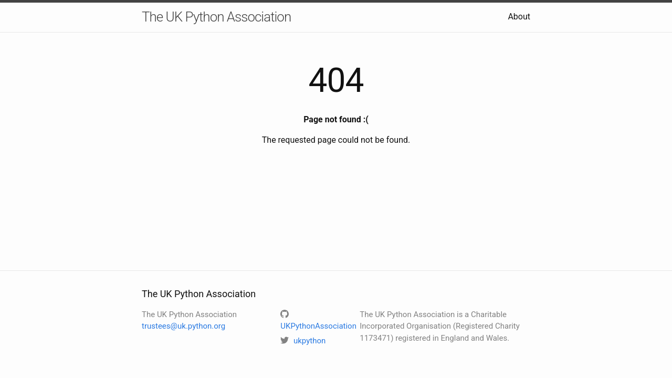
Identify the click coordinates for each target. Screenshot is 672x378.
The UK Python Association (216, 17)
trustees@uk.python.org (183, 326)
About (519, 17)
